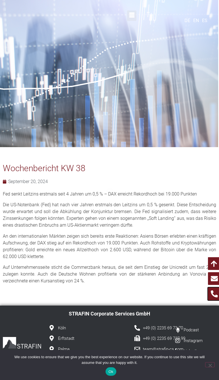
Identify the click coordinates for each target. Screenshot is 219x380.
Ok (110, 372)
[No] (210, 364)
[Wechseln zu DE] (188, 20)
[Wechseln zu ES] (206, 20)
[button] (131, 15)
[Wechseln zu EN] (197, 20)
